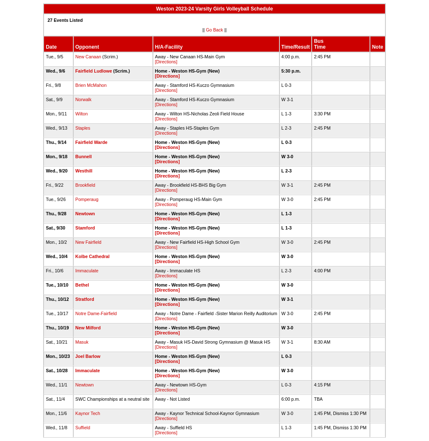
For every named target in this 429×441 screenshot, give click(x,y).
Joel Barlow (88, 356)
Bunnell (83, 156)
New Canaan (88, 56)
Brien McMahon (91, 85)
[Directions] (166, 61)
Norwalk (83, 99)
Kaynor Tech (87, 413)
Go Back (214, 29)
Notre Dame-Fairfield (96, 313)
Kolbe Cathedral (92, 256)
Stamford (85, 227)
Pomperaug (86, 199)
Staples (82, 127)
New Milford (88, 327)
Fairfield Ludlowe (93, 70)
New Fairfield (88, 242)
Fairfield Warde (91, 142)
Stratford (84, 299)
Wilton (81, 113)
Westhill (84, 170)
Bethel (82, 284)
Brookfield (85, 185)
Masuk (81, 341)
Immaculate (86, 270)
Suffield (82, 427)
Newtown (85, 213)
